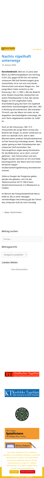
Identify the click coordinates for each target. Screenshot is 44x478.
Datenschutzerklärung (27, 471)
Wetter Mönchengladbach (19, 269)
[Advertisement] (22, 23)
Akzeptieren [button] (14, 471)
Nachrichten (16, 212)
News (6, 212)
